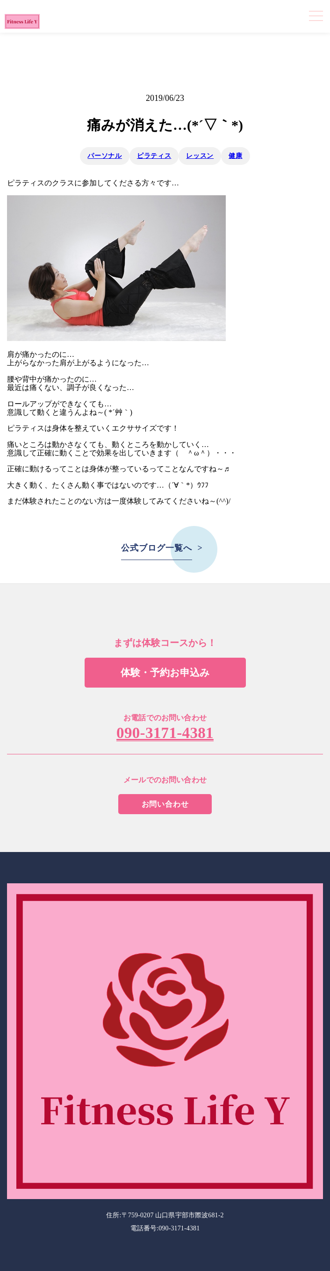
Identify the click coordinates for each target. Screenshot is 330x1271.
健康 (235, 155)
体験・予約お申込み (165, 672)
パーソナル (104, 155)
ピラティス (154, 155)
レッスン (200, 155)
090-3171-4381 (165, 733)
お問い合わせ (165, 804)
